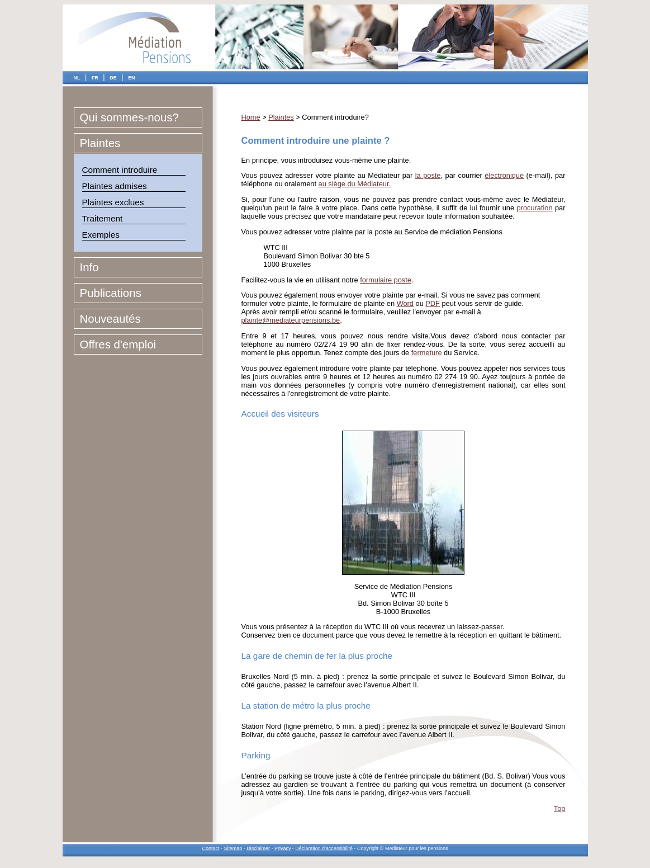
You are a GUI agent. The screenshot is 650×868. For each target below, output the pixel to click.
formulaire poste (385, 280)
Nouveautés (110, 318)
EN (131, 78)
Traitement (102, 218)
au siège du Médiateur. (355, 184)
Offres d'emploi (118, 344)
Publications (110, 292)
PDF (432, 303)
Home (250, 117)
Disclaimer (258, 848)
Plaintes (100, 142)
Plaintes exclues (113, 202)
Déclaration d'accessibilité (324, 848)
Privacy (282, 848)
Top (560, 808)
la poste (428, 175)
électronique (504, 175)
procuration (535, 208)
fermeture (426, 352)
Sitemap (233, 848)
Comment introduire (120, 169)
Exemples (101, 234)
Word (405, 303)
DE (113, 78)
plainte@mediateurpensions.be (290, 320)
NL (77, 78)
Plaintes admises (114, 186)
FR (95, 78)
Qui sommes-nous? (129, 117)
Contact (211, 848)
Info (89, 267)
